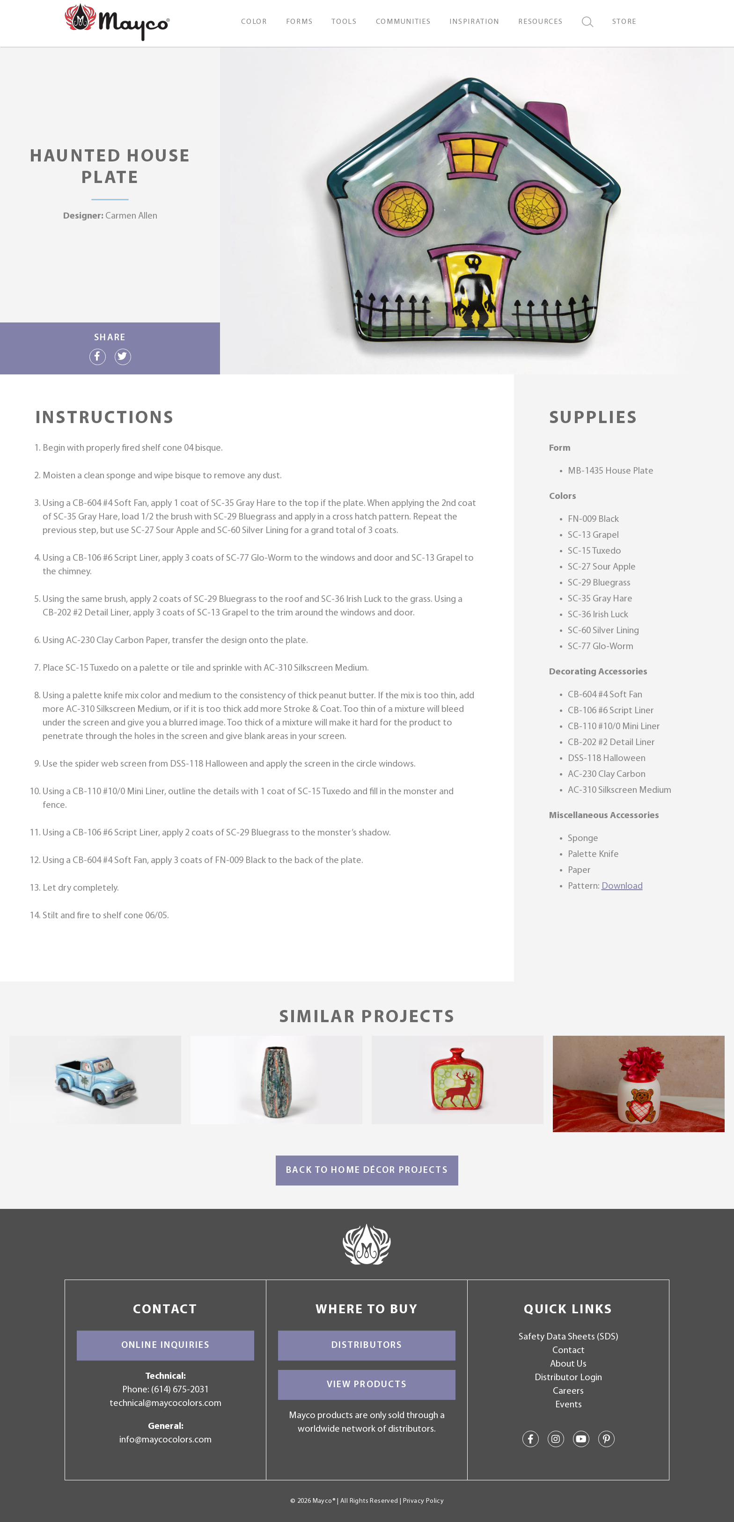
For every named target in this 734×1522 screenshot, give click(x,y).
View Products (367, 1385)
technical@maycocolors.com (165, 1403)
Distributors (367, 1345)
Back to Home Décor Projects (367, 1170)
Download (622, 886)
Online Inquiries (165, 1345)
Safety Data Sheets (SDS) (568, 1337)
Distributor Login (568, 1378)
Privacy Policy (423, 1501)
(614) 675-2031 (180, 1390)
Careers (568, 1391)
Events (568, 1405)
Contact (568, 1350)
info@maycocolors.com (165, 1440)
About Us (568, 1364)
